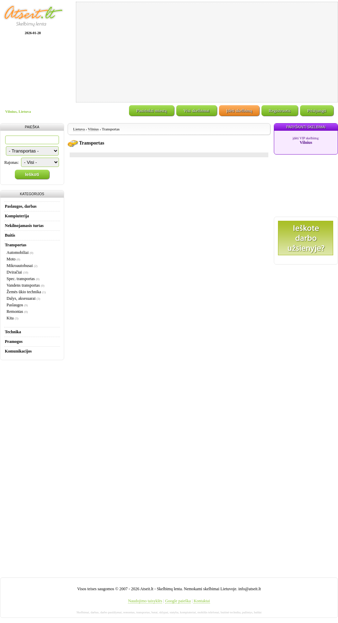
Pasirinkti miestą (151, 110)
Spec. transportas (21, 278)
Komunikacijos (18, 351)
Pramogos (13, 341)
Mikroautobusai (20, 265)
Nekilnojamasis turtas (24, 225)
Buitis (10, 235)
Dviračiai (14, 272)
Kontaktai (201, 601)
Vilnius (93, 129)
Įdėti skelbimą (239, 110)
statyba (174, 612)
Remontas (15, 311)
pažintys (247, 612)
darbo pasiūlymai (111, 612)
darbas (95, 612)
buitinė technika (231, 612)
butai (154, 612)
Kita (10, 318)
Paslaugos (15, 305)
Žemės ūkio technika (24, 291)
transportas (143, 612)
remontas (129, 612)
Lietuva (79, 129)
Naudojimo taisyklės (145, 601)
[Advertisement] (207, 52)
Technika (13, 331)
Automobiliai (18, 252)
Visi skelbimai (196, 110)
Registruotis (280, 110)
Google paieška (178, 601)
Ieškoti (32, 174)
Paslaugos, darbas (21, 206)
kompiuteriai (188, 612)
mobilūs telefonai (208, 612)
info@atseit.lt (249, 588)
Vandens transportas (23, 285)
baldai (257, 612)
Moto (11, 259)
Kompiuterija (17, 216)
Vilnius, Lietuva (18, 111)
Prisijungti (316, 110)
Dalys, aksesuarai (21, 298)
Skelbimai (83, 612)
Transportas (15, 245)
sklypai (163, 612)
